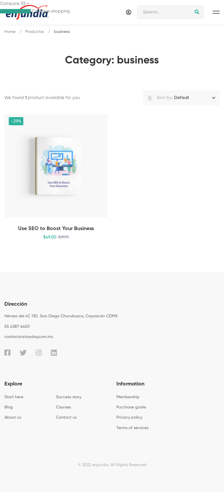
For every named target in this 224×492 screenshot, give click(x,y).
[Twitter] (23, 353)
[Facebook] (7, 353)
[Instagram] (39, 353)
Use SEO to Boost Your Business (56, 230)
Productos (34, 32)
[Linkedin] (54, 353)
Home (9, 32)
